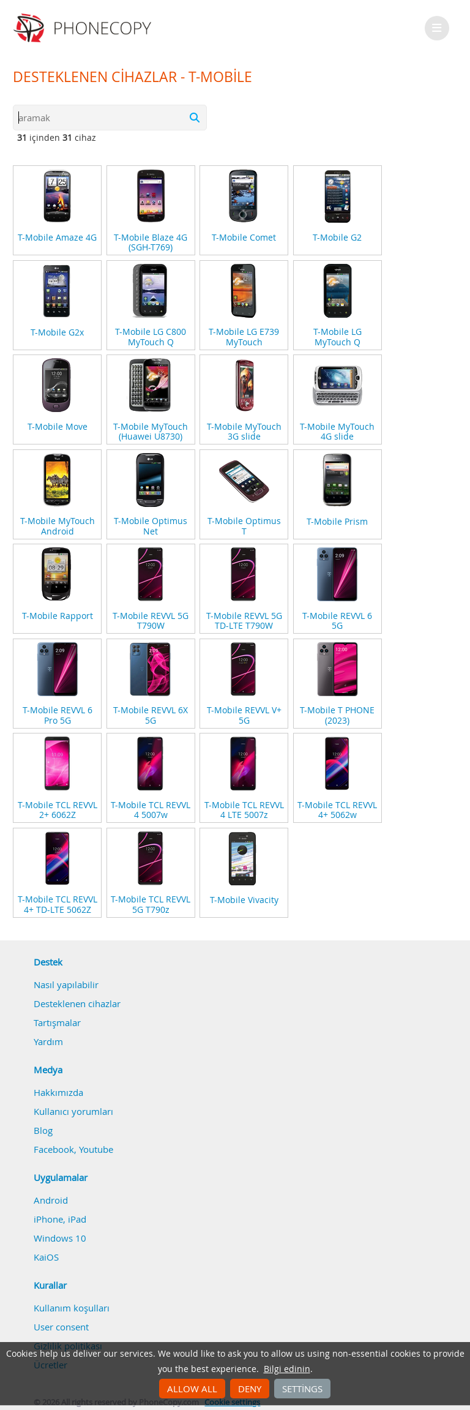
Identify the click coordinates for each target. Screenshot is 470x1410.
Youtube (96, 1149)
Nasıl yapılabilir (66, 984)
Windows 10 (60, 1238)
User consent (61, 1327)
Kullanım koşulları (72, 1308)
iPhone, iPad (60, 1219)
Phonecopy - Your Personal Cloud (84, 28)
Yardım (48, 1041)
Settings (302, 1388)
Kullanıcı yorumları (73, 1111)
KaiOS (46, 1257)
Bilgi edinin (287, 1368)
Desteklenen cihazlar (77, 1003)
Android (51, 1200)
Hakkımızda (58, 1092)
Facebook (54, 1149)
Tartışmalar (57, 1022)
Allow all (192, 1388)
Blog (43, 1130)
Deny (249, 1388)
